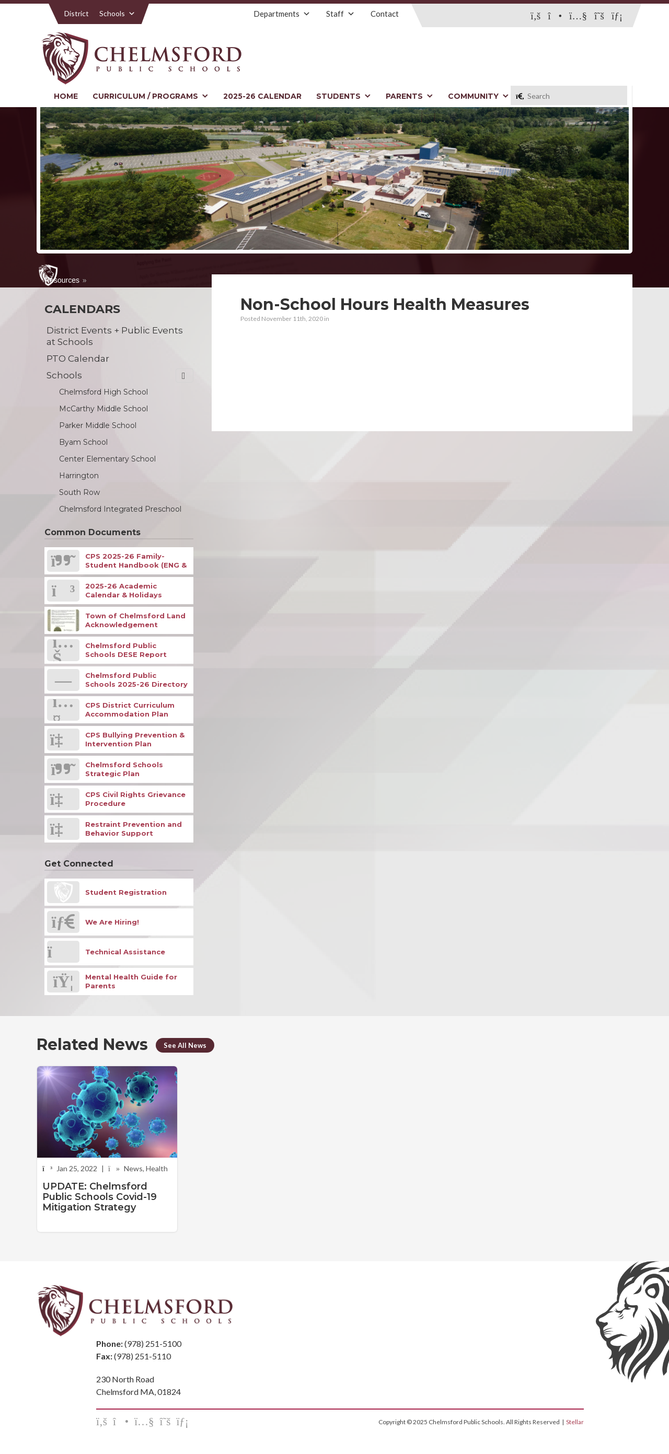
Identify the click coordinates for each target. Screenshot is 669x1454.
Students (343, 96)
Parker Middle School (97, 425)
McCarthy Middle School (103, 408)
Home (66, 96)
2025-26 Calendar (262, 96)
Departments (281, 13)
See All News (185, 1045)
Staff (340, 13)
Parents (409, 96)
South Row (79, 492)
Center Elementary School (107, 459)
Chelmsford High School (103, 392)
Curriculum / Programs (151, 96)
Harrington (79, 475)
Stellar (575, 1422)
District (76, 13)
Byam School (83, 442)
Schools (117, 13)
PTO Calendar (78, 358)
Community (478, 96)
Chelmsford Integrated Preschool (120, 509)
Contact (385, 13)
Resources (61, 280)
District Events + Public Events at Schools (115, 336)
